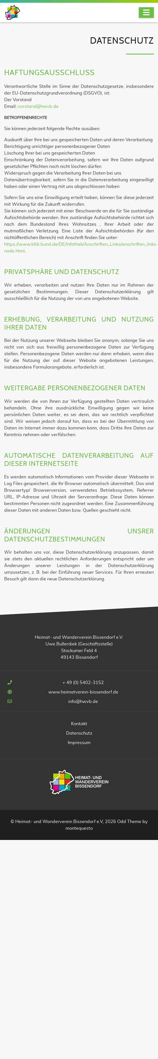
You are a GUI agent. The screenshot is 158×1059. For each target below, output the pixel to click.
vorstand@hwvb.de (38, 106)
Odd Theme (129, 821)
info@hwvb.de (83, 701)
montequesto (79, 828)
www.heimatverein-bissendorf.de (83, 692)
